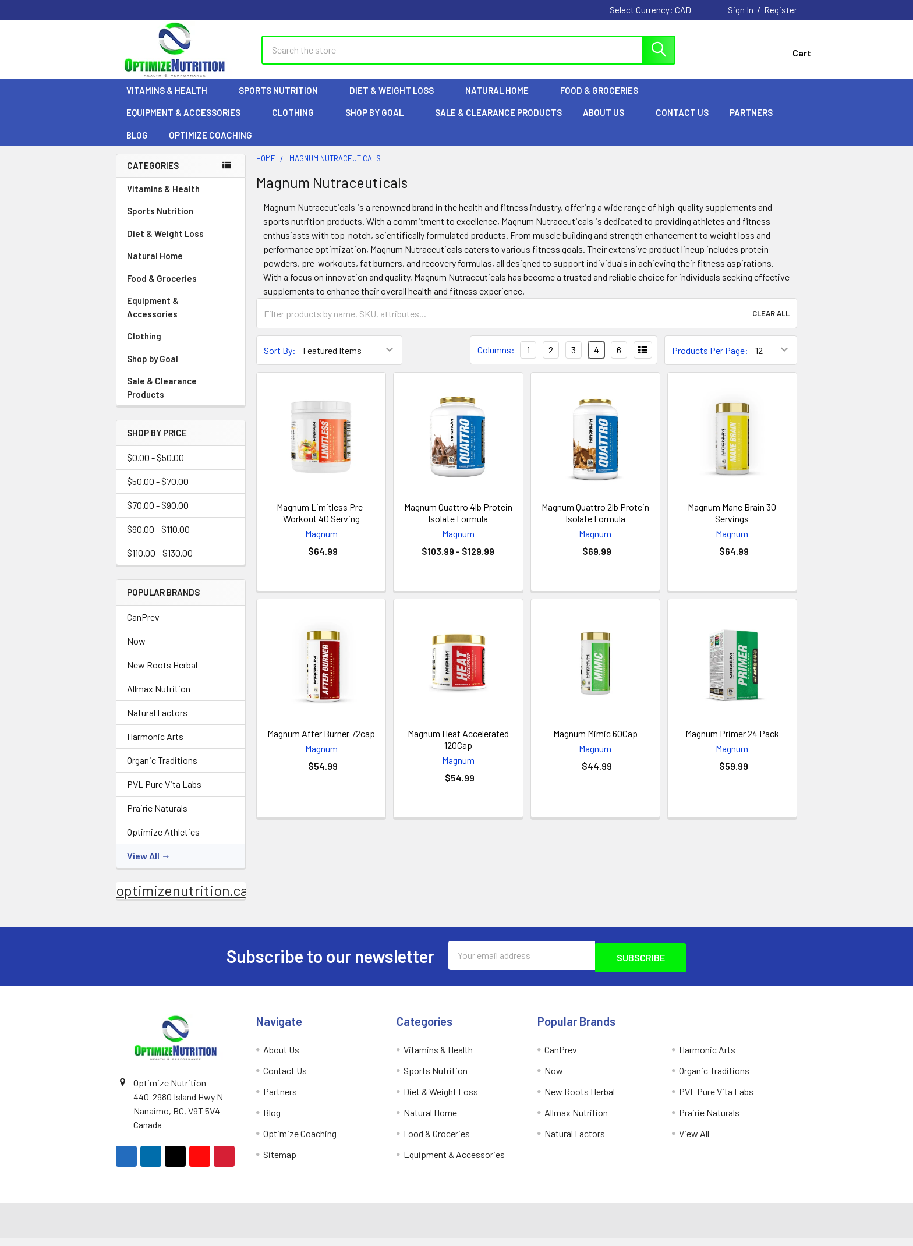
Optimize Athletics (163, 842)
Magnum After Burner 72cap (321, 743)
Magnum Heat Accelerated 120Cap (458, 749)
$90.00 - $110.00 (158, 539)
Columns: (496, 360)
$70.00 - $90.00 (158, 515)
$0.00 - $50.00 (155, 467)
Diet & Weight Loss (396, 100)
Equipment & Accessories (188, 123)
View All (143, 866)
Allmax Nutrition (158, 699)
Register (780, 10)
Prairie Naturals (157, 818)
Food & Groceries (604, 100)
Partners (756, 123)
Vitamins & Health (172, 100)
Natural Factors (157, 722)
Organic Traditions (162, 770)
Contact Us (682, 123)
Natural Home (502, 100)
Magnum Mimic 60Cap (595, 743)
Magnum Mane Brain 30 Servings (732, 523)
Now (136, 651)
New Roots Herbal (162, 675)
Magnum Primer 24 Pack (732, 743)
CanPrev (143, 627)
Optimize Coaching (210, 145)
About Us (609, 123)
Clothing (298, 123)
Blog (137, 145)
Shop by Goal (379, 123)
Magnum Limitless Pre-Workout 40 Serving (321, 523)
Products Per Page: (710, 360)
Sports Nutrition (283, 100)
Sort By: (280, 360)
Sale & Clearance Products (498, 123)
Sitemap (279, 1162)
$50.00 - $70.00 (158, 491)
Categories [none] (153, 176)
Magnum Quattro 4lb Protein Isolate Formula (458, 523)
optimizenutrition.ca (182, 900)
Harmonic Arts (155, 746)
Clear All (771, 323)
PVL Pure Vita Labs (164, 794)
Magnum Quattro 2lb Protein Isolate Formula (595, 523)
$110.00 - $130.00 (160, 563)
